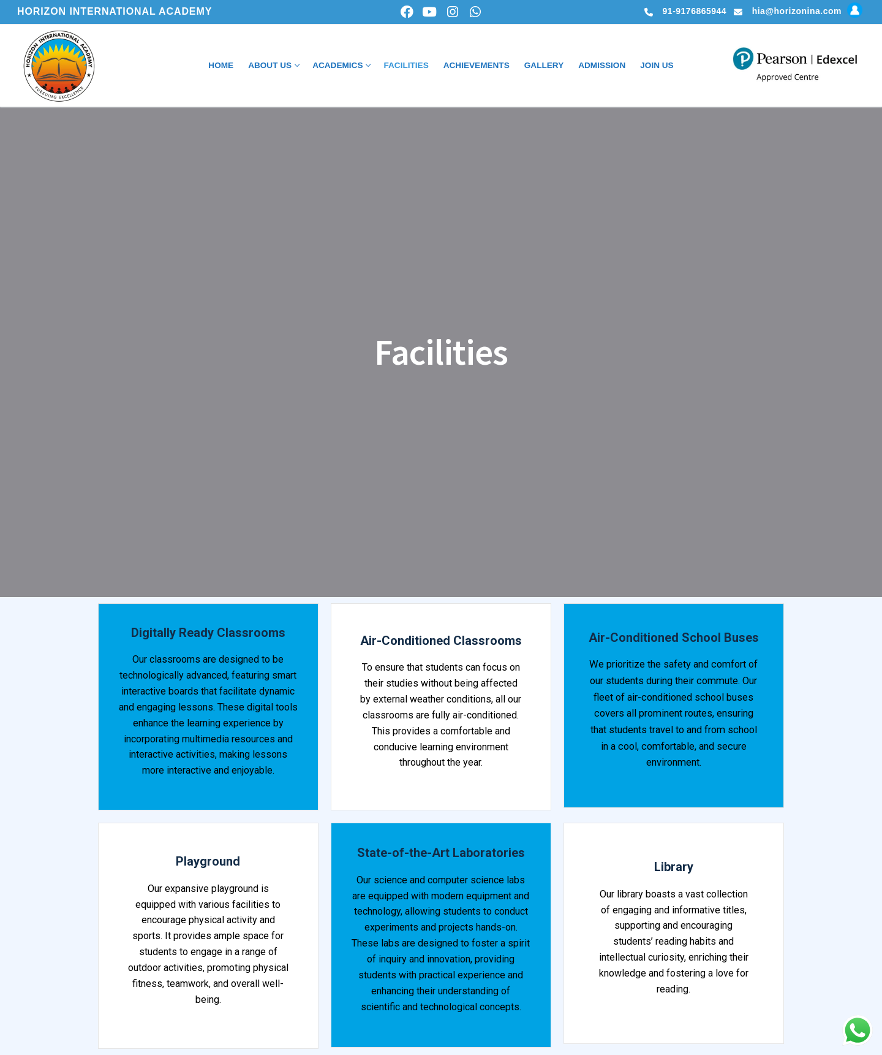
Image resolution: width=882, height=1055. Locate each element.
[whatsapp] (475, 12)
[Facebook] (407, 12)
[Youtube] (429, 12)
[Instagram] (452, 12)
